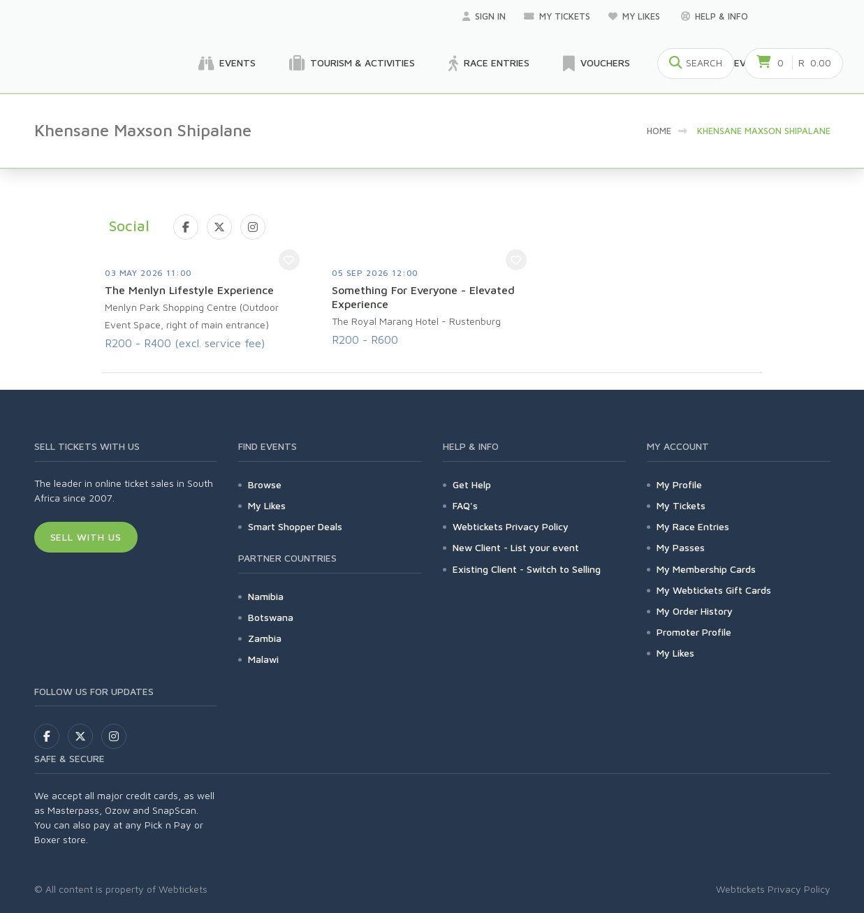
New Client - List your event (516, 547)
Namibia (266, 596)
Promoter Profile (694, 632)
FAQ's (465, 505)
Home (659, 130)
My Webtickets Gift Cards (714, 590)
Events (227, 63)
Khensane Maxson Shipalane (763, 130)
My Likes (635, 16)
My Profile (679, 484)
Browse (264, 484)
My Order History (695, 611)
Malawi (263, 659)
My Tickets (557, 16)
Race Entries (488, 63)
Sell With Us (86, 537)
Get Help (472, 484)
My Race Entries (693, 526)
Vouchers (596, 63)
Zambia (264, 638)
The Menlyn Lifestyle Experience (189, 290)
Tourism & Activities (352, 63)
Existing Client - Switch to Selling (527, 569)
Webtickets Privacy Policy (511, 526)
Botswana (270, 617)
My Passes (681, 547)
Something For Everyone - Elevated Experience (423, 297)
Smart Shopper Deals (295, 526)
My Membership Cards (706, 569)
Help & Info (714, 16)
